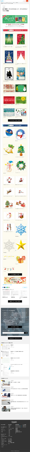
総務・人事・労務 (4, 438)
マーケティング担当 (11, 428)
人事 (9, 434)
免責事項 (16, 428)
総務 (9, 430)
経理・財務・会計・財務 (4, 437)
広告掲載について (17, 430)
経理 (9, 435)
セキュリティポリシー (18, 425)
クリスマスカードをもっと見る (15, 120)
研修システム (21, 321)
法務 (9, 431)
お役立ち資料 (9, 424)
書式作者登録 (9, 441)
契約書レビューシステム (6, 321)
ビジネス (3, 428)
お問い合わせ (24, 425)
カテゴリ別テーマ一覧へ (15, 326)
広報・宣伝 (10, 429)
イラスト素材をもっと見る (15, 274)
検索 (26, 333)
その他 (2, 446)
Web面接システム (23, 317)
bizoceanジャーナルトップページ (15, 338)
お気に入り (25, 287)
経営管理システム (14, 321)
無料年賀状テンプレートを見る (7, 284)
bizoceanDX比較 (3, 424)
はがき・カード (3, 430)
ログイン (25, 1)
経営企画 (3, 443)
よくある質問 (24, 424)
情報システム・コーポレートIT (4, 445)
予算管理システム (16, 317)
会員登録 (27, 1)
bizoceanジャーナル (3, 434)
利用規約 (16, 429)
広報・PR (3, 442)
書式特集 (4, 7)
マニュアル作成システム (14, 319)
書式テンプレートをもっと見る (15, 301)
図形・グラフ (3, 429)
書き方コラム (3, 435)
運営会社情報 (17, 424)
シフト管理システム (6, 319)
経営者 (9, 425)
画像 (2, 431)
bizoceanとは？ (10, 440)
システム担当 (10, 436)
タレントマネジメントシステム (7, 317)
